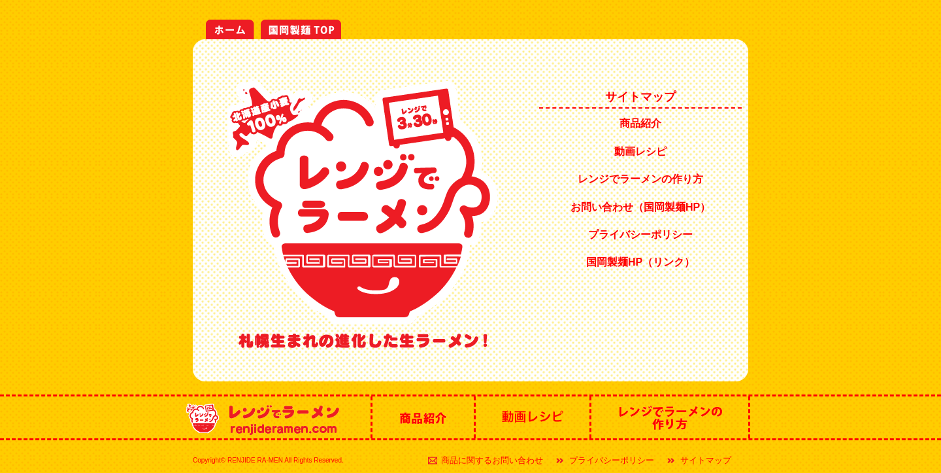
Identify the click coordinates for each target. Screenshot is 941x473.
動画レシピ (640, 151)
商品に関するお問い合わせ (492, 460)
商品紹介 (640, 123)
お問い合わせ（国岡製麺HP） (640, 207)
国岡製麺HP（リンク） (640, 262)
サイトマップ (705, 460)
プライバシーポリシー (640, 234)
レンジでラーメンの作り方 (640, 178)
